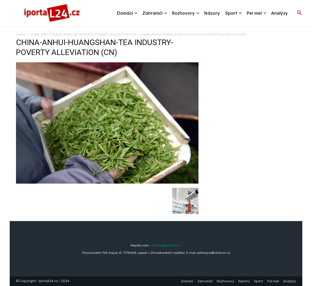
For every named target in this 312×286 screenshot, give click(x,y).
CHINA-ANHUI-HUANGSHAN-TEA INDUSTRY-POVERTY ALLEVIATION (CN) (83, 34)
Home (20, 34)
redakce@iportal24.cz (165, 245)
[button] (299, 13)
